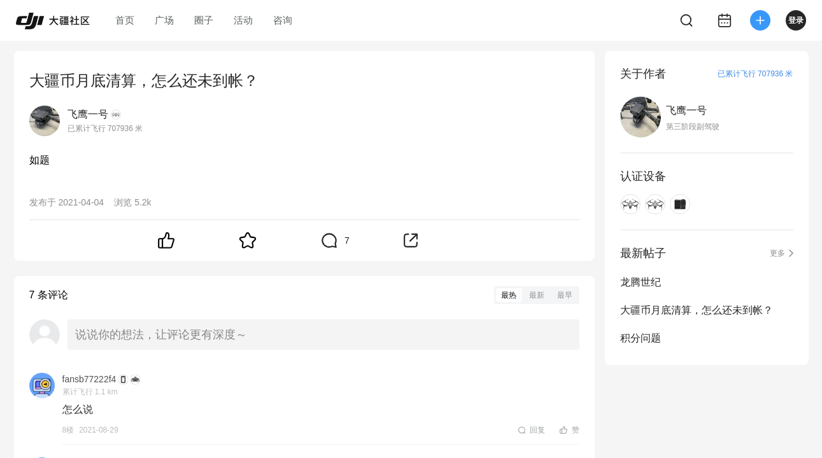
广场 (164, 20)
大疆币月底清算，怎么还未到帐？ (696, 310)
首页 (124, 20)
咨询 (282, 20)
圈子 (203, 20)
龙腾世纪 (640, 282)
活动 (243, 20)
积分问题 (640, 338)
